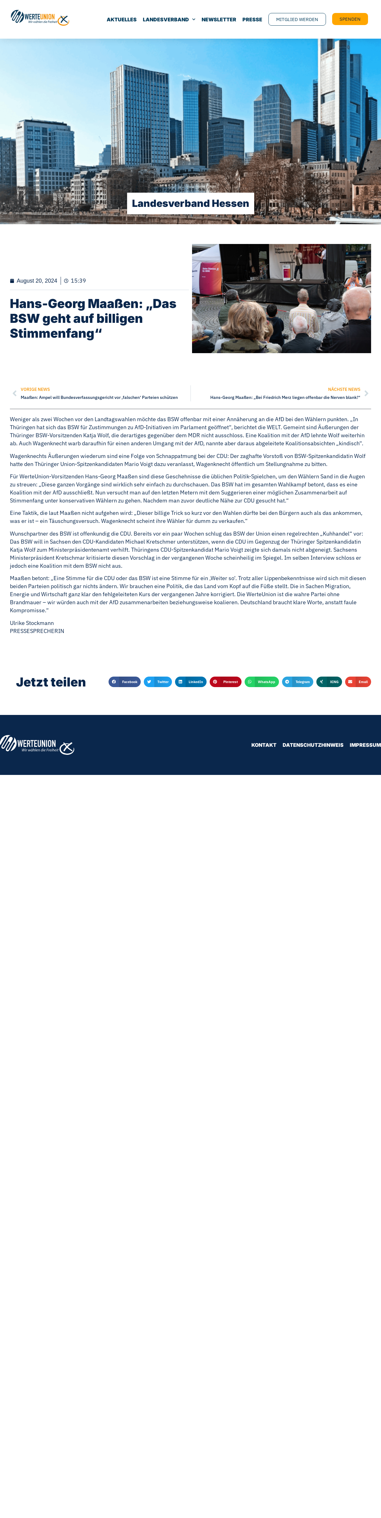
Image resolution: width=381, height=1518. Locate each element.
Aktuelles (122, 19)
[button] (125, 682)
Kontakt (263, 745)
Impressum (365, 745)
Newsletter (219, 19)
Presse (252, 19)
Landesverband (169, 19)
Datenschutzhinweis (313, 745)
